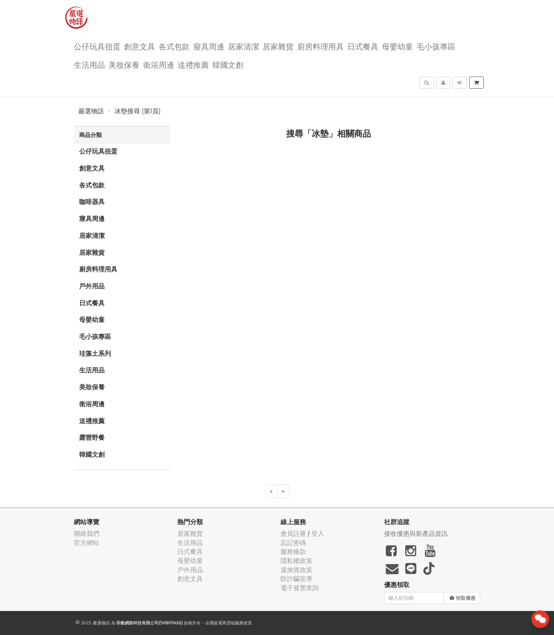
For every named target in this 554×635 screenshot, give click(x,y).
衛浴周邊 (158, 64)
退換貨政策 (296, 570)
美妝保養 (124, 64)
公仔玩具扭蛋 (97, 46)
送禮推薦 (193, 64)
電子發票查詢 (300, 588)
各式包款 (174, 46)
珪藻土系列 (95, 353)
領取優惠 (463, 598)
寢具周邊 (208, 46)
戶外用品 (92, 286)
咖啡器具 (92, 201)
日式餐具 (362, 46)
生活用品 (89, 64)
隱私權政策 (296, 561)
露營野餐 (92, 437)
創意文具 (139, 46)
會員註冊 (293, 533)
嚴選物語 (91, 111)
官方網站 (86, 543)
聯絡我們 (86, 533)
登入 (317, 533)
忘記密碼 (293, 543)
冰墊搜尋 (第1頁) (137, 111)
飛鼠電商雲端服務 (226, 622)
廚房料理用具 (320, 46)
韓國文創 (227, 64)
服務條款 (293, 551)
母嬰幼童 (397, 46)
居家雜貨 (278, 46)
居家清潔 (243, 46)
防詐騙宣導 (296, 579)
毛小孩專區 (436, 46)
